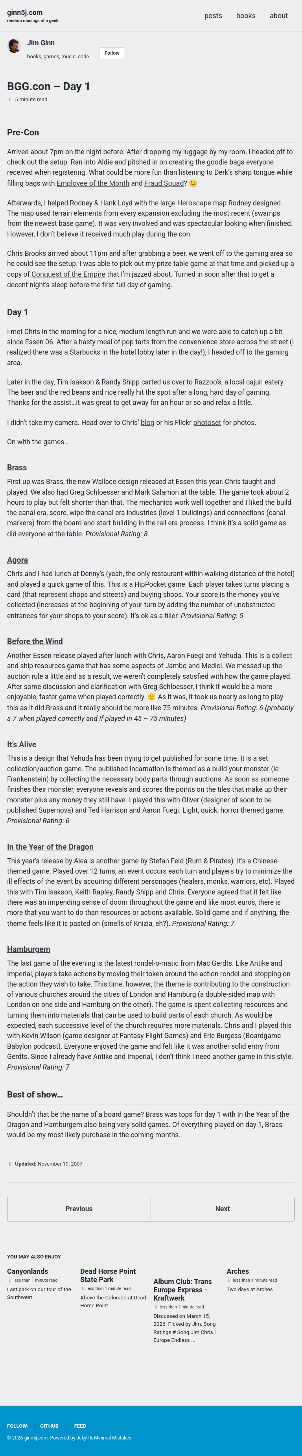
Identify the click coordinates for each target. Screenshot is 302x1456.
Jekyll (83, 1438)
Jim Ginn (41, 43)
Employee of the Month (112, 185)
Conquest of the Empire (107, 278)
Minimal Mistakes (114, 1438)
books (246, 15)
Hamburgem (29, 963)
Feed (77, 1426)
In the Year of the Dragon (51, 859)
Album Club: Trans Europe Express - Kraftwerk (182, 1309)
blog (151, 430)
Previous (79, 1227)
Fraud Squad (184, 185)
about (279, 15)
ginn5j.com (33, 16)
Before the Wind (35, 651)
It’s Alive (22, 755)
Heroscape (199, 205)
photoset (212, 430)
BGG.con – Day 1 (49, 87)
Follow (114, 53)
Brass (17, 475)
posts (213, 15)
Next (222, 1227)
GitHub (46, 1426)
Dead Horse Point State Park (108, 1294)
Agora (18, 568)
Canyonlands (27, 1290)
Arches (237, 1290)
